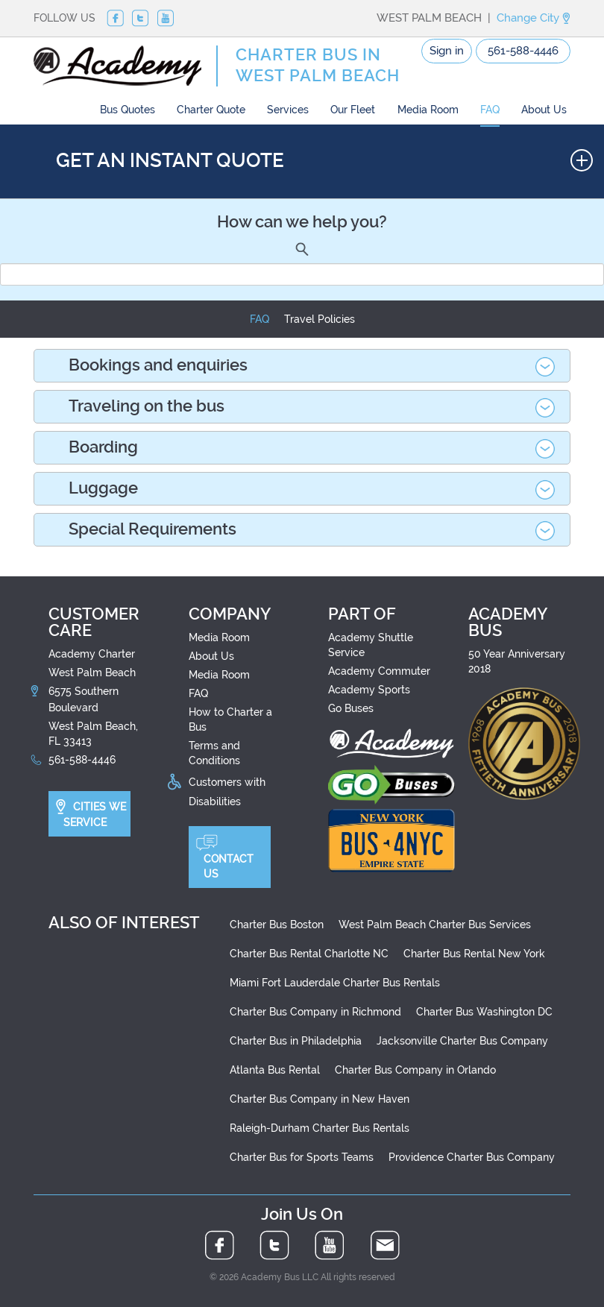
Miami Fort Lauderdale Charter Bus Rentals (335, 983)
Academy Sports (369, 690)
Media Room (428, 110)
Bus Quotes (127, 110)
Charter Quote (211, 110)
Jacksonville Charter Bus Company (462, 1041)
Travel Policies (319, 319)
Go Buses (351, 708)
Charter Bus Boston (277, 924)
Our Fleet (352, 110)
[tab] (302, 366)
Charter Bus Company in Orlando (415, 1070)
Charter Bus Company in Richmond (315, 1012)
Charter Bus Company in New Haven (319, 1099)
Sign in (447, 50)
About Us (544, 110)
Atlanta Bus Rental (275, 1070)
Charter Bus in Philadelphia (296, 1041)
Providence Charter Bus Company (471, 1157)
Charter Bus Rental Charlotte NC (309, 954)
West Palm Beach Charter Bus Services (435, 924)
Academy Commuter (379, 671)
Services (288, 110)
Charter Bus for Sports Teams (302, 1157)
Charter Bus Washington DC (484, 1012)
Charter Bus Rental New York (474, 954)
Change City (533, 18)
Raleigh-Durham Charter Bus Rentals (319, 1128)
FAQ (490, 110)
